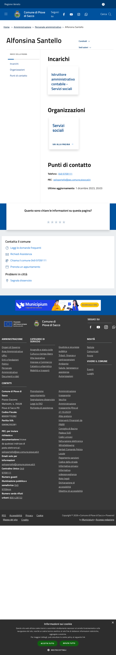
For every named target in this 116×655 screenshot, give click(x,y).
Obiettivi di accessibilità (71, 491)
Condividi (85, 41)
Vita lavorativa (37, 358)
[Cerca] (110, 14)
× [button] (113, 623)
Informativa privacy (68, 466)
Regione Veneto (12, 4)
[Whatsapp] (85, 14)
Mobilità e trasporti (39, 370)
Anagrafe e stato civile (41, 349)
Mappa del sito (10, 519)
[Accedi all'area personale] (103, 4)
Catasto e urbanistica (41, 366)
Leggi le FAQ (36, 403)
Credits (25, 520)
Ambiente (63, 363)
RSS (4, 515)
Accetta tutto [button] (47, 643)
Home (7, 27)
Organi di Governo (11, 347)
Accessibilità (16, 515)
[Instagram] (78, 14)
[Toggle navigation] (6, 14)
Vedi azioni (85, 47)
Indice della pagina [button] (18, 54)
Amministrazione (22, 27)
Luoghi (90, 373)
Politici (5, 364)
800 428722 (16, 497)
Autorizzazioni (66, 376)
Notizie (90, 347)
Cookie (40, 515)
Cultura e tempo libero (41, 353)
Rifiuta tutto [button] (69, 643)
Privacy (29, 515)
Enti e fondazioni (10, 359)
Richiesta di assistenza (41, 408)
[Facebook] (63, 14)
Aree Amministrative (12, 351)
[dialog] (58, 637)
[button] (58, 649)
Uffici (4, 355)
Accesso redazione (105, 519)
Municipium (88, 519)
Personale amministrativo (48, 27)
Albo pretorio (65, 416)
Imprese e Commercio (41, 362)
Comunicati (92, 351)
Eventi (90, 369)
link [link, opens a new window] (83, 637)
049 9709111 (65, 174)
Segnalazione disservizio (42, 399)
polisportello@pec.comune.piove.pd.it (72, 179)
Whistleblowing (66, 445)
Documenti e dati (10, 376)
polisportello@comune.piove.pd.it (18, 464)
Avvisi (90, 355)
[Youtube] (70, 14)
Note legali (64, 478)
